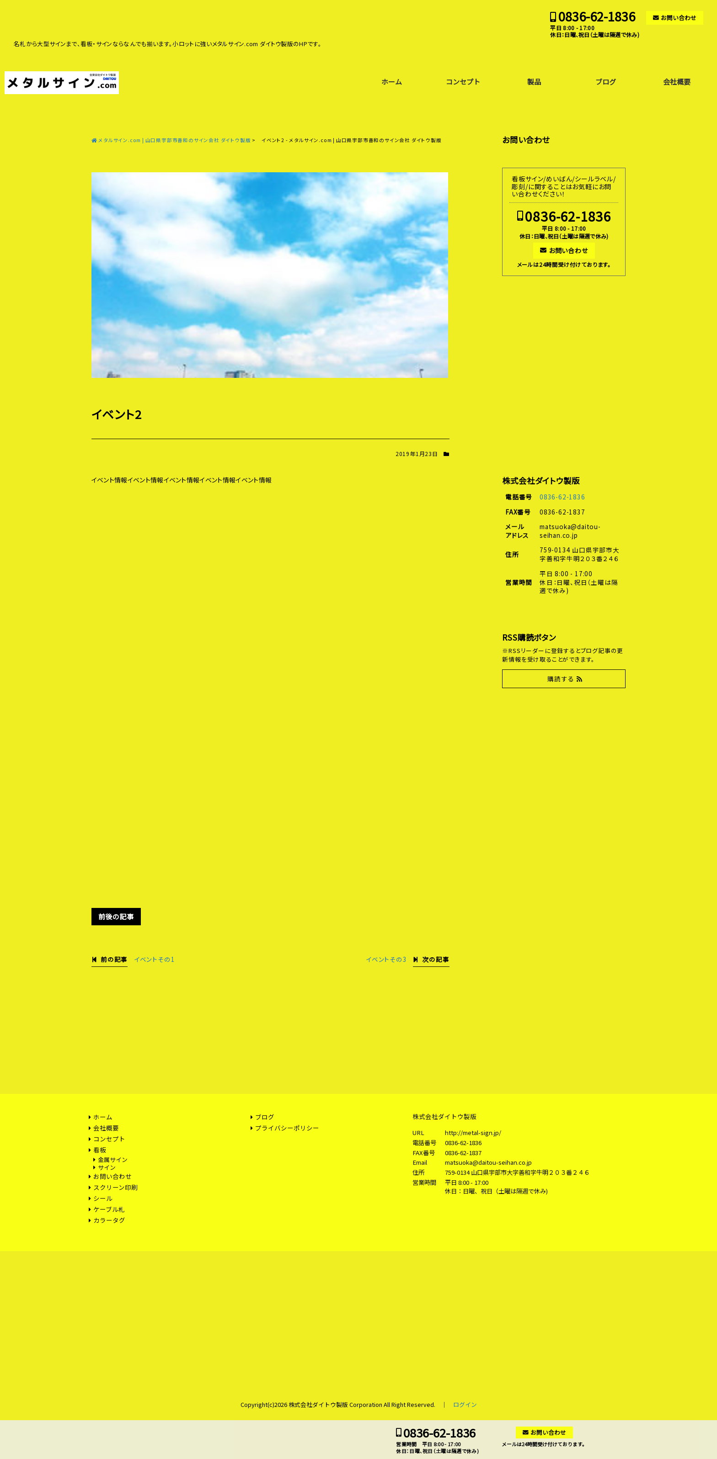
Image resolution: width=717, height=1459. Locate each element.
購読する (560, 678)
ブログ (605, 81)
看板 (99, 1149)
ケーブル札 (109, 1209)
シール (102, 1198)
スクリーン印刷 (115, 1187)
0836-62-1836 (596, 16)
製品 (534, 81)
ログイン (465, 1404)
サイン (107, 1167)
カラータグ (109, 1220)
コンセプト (463, 81)
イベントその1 (154, 959)
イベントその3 (386, 959)
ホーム (391, 81)
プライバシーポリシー (287, 1127)
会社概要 (676, 81)
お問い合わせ (678, 17)
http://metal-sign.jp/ (473, 1132)
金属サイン (113, 1159)
